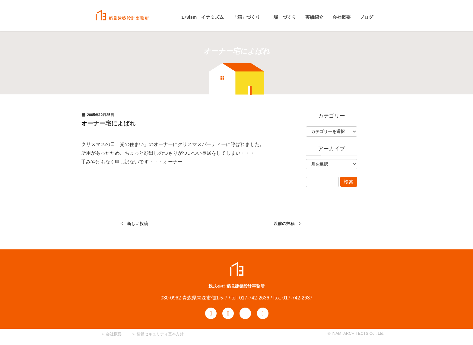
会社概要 (113, 334)
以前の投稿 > (287, 223)
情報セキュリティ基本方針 (160, 334)
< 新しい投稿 (134, 223)
